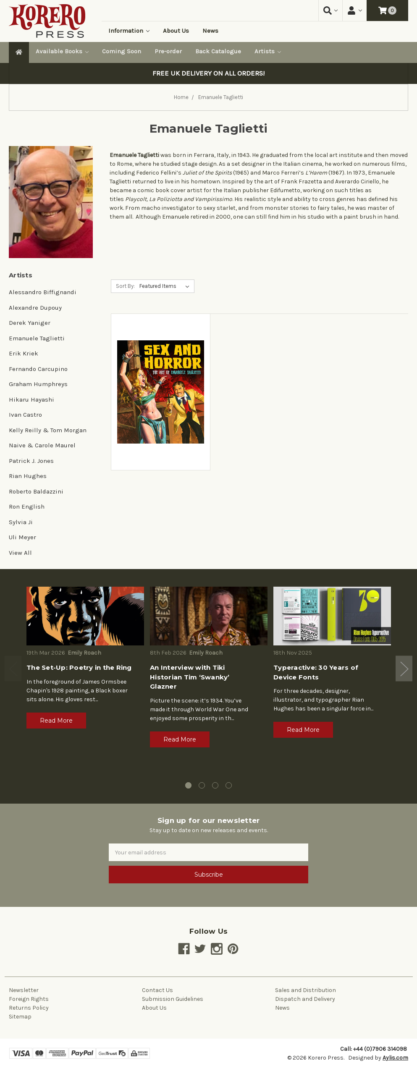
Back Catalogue (218, 51)
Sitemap (20, 1016)
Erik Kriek (23, 353)
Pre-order (168, 51)
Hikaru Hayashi (31, 399)
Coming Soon (121, 51)
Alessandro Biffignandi (42, 292)
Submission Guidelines (172, 999)
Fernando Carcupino (38, 369)
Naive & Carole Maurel (42, 445)
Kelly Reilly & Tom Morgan (48, 430)
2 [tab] (202, 785)
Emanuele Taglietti (37, 338)
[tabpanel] (85, 660)
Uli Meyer (22, 537)
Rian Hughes (28, 476)
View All (20, 552)
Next (404, 668)
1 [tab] (188, 785)
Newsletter (24, 990)
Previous (13, 668)
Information (128, 30)
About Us (176, 30)
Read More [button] (56, 720)
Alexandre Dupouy (35, 307)
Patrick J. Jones (31, 461)
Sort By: (125, 286)
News (210, 30)
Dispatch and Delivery (305, 999)
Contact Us (157, 990)
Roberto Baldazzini (36, 491)
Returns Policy (29, 1007)
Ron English (27, 506)
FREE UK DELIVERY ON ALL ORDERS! (208, 73)
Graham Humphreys (38, 384)
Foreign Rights (29, 999)
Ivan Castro (25, 414)
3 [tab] (215, 785)
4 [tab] (229, 785)
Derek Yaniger (29, 322)
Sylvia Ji (21, 522)
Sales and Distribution (305, 990)
